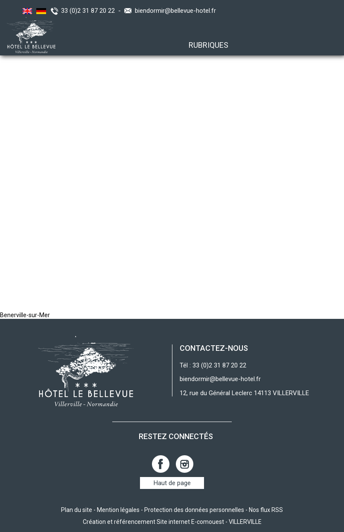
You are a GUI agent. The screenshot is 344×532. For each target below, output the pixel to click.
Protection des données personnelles (194, 509)
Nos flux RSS (266, 509)
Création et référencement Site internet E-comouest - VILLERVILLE (172, 521)
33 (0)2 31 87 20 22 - (92, 10)
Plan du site (76, 509)
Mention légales (118, 509)
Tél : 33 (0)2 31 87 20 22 (213, 365)
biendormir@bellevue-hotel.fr (175, 10)
